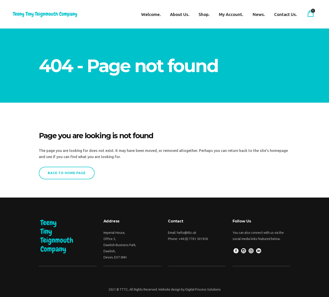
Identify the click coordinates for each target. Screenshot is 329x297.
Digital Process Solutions (203, 289)
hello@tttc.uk (186, 232)
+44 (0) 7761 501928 (193, 239)
